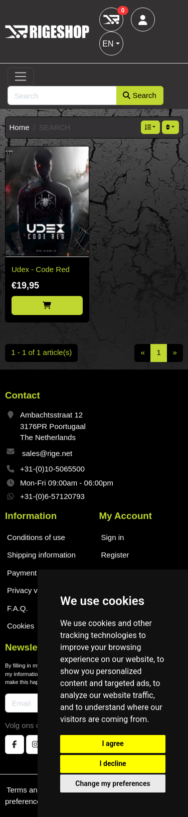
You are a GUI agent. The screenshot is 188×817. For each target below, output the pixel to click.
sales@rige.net (47, 453)
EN (107, 44)
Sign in (112, 537)
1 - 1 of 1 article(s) (41, 352)
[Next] (174, 353)
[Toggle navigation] (21, 77)
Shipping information (41, 554)
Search (139, 95)
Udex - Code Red (41, 269)
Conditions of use (36, 537)
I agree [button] (112, 744)
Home (20, 127)
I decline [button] (112, 764)
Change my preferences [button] (112, 784)
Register (115, 554)
